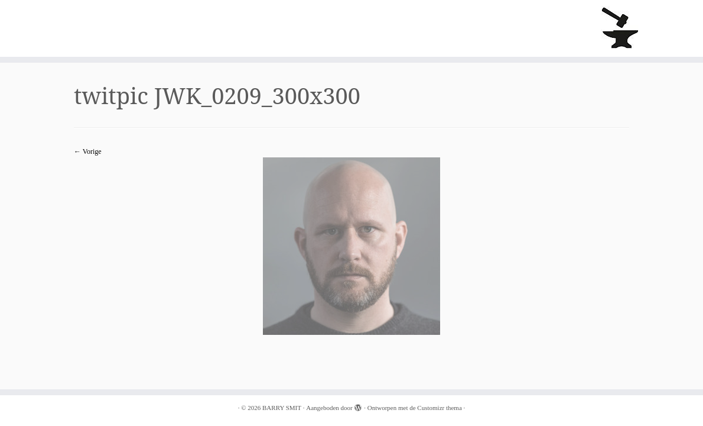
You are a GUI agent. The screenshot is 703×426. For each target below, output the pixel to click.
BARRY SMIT (281, 407)
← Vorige (88, 151)
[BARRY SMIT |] (621, 28)
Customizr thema (439, 407)
